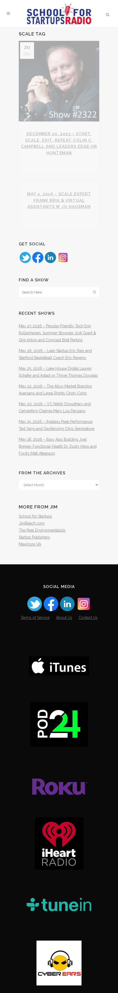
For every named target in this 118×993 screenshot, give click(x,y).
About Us (64, 617)
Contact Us (88, 617)
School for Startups (35, 516)
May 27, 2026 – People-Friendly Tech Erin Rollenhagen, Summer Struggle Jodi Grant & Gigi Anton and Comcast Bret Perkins (57, 333)
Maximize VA (30, 544)
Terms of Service (35, 617)
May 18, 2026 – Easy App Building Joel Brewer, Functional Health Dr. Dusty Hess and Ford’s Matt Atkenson (58, 446)
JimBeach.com (32, 523)
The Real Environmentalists (42, 530)
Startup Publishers (34, 537)
